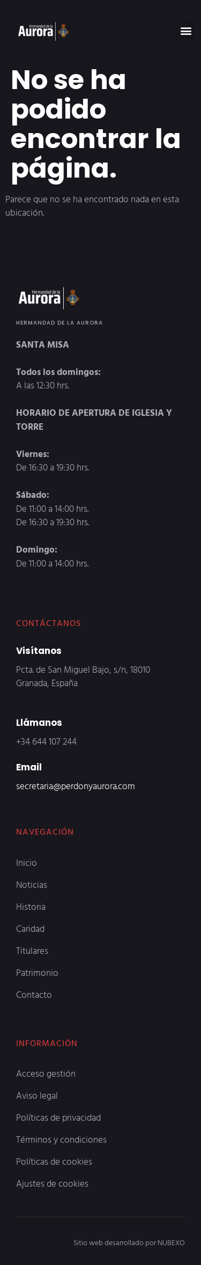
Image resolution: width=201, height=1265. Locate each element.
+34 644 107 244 (46, 741)
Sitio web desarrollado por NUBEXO (129, 1242)
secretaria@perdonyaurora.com (75, 785)
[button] (186, 30)
